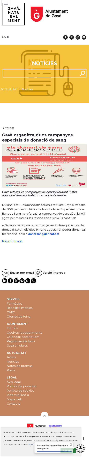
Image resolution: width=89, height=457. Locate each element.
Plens (11, 370)
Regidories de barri (21, 341)
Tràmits (12, 328)
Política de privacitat (22, 386)
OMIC (11, 312)
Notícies (13, 361)
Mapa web (14, 399)
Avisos (11, 357)
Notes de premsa (20, 366)
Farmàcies (14, 303)
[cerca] (39, 73)
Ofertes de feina (19, 316)
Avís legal (14, 382)
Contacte (13, 403)
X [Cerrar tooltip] (69, 444)
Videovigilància (18, 395)
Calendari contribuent (23, 337)
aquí (30, 444)
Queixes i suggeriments (24, 332)
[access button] (80, 448)
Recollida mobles (20, 308)
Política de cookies (20, 390)
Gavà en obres (17, 345)
